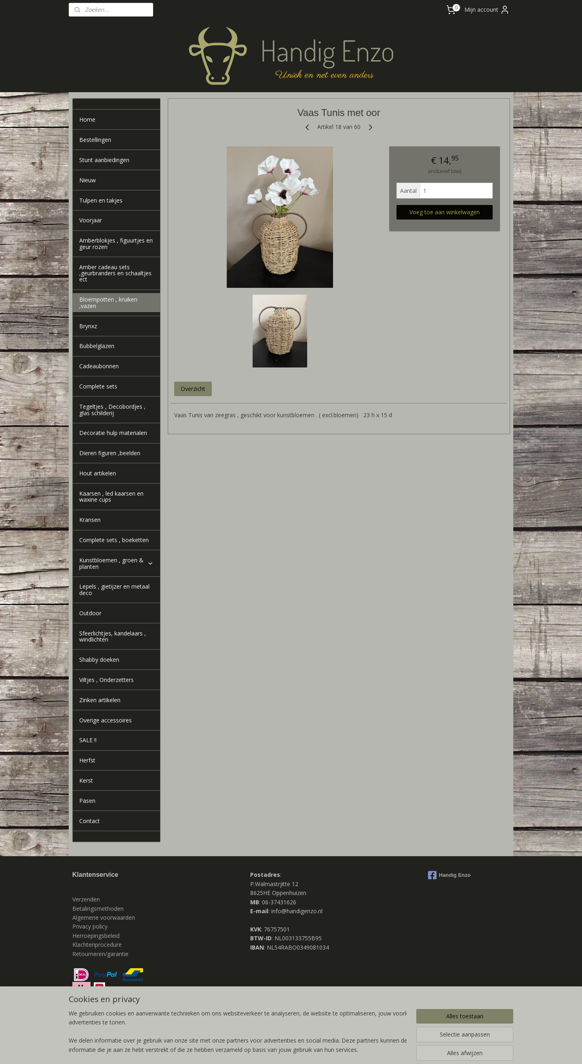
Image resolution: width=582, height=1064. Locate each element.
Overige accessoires (105, 720)
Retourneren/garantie (100, 954)
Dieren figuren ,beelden (109, 453)
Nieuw (87, 180)
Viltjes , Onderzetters (106, 680)
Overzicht (192, 389)
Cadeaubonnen (99, 366)
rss (276, 1049)
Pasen (87, 800)
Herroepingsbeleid (96, 935)
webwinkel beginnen (306, 1049)
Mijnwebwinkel (377, 1049)
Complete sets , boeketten (114, 540)
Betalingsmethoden (98, 908)
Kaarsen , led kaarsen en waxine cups (111, 496)
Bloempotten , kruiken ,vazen (108, 302)
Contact (89, 821)
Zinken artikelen (99, 700)
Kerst (86, 780)
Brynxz (88, 326)
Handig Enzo (449, 875)
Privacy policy (90, 926)
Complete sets (98, 386)
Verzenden (86, 899)
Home (87, 119)
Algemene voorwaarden (103, 917)
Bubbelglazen (96, 346)
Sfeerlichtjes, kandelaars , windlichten (112, 636)
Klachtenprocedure (97, 944)
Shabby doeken (99, 659)
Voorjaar (90, 220)
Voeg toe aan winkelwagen (444, 212)
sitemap (259, 1049)
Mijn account (487, 10)
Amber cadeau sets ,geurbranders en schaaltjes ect (115, 273)
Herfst (87, 760)
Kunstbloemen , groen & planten (116, 563)
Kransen (90, 520)
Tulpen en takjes (100, 200)
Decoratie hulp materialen (113, 433)
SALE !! (88, 740)
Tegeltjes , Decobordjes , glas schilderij (112, 409)
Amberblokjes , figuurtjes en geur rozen (116, 243)
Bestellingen (95, 140)
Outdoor (90, 613)
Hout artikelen (97, 473)
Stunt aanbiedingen (104, 160)
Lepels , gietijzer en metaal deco (114, 589)
